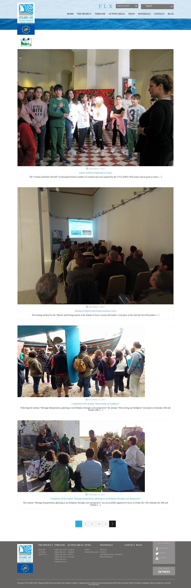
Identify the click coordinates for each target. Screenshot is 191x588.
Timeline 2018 (60, 550)
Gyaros (71, 550)
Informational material (111, 554)
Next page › (112, 524)
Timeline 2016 (60, 554)
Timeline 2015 (60, 557)
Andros (71, 552)
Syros (70, 554)
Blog (171, 13)
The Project (84, 13)
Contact (159, 13)
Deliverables (106, 557)
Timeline (100, 13)
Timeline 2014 (60, 559)
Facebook (163, 548)
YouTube (163, 558)
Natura (71, 557)
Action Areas (117, 13)
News (131, 13)
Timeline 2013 (60, 562)
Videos (103, 552)
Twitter (162, 553)
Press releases (92, 552)
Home (70, 13)
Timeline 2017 (60, 552)
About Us (42, 554)
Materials (144, 13)
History (41, 550)
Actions (42, 552)
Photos (103, 550)
